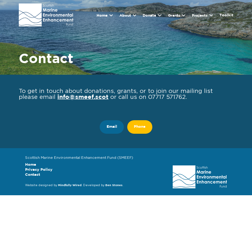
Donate (149, 15)
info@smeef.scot (82, 97)
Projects (199, 15)
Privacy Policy (38, 169)
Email (112, 126)
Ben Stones (114, 185)
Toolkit (226, 15)
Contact (32, 174)
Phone (139, 126)
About (125, 15)
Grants (174, 15)
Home (102, 15)
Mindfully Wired (69, 185)
